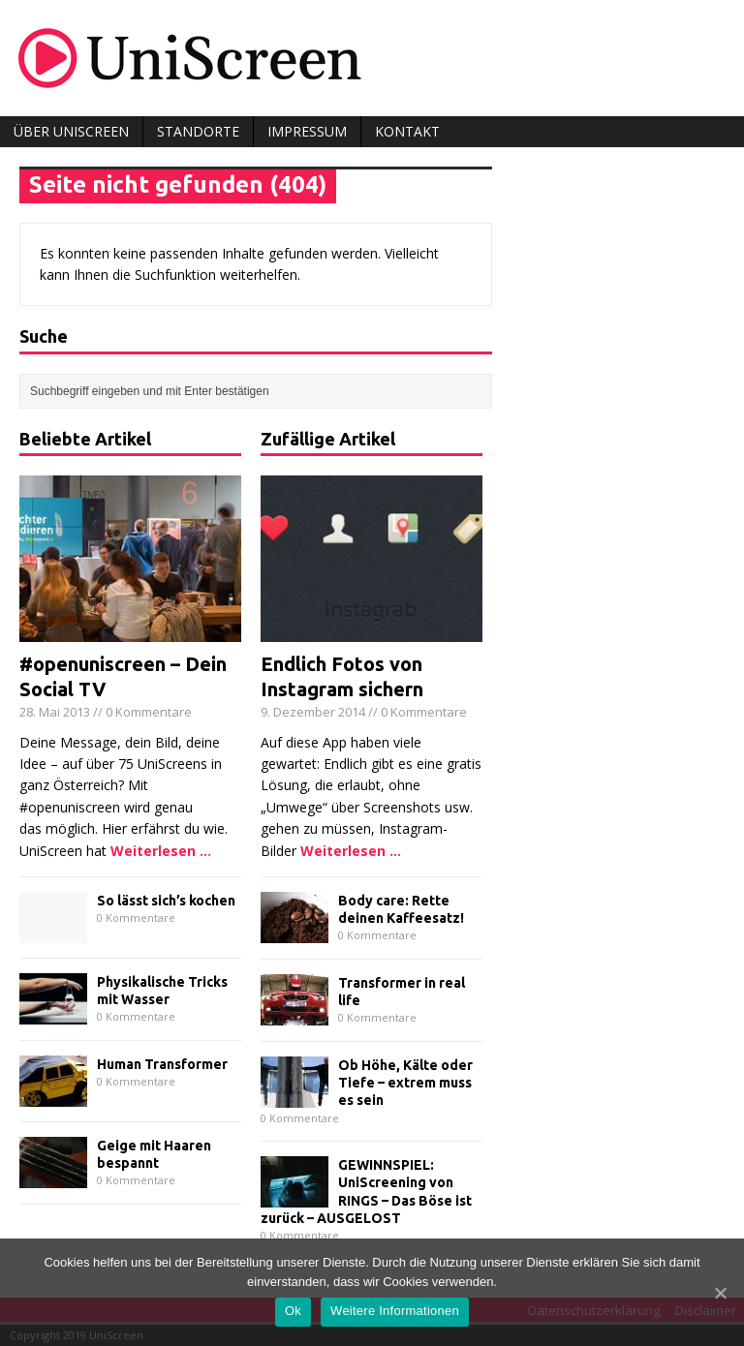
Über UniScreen (71, 131)
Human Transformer (162, 1064)
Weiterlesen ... (160, 850)
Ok (293, 1310)
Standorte (198, 131)
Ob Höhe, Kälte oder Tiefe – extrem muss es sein (405, 1082)
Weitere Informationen (394, 1310)
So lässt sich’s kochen (166, 900)
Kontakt (407, 131)
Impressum (307, 131)
